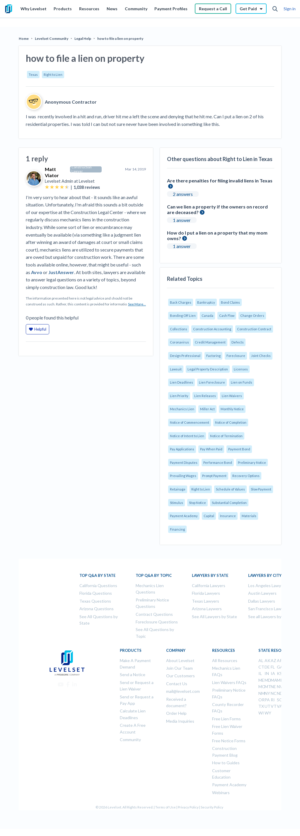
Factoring (213, 356)
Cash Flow (226, 315)
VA (279, 706)
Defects (237, 342)
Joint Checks (261, 356)
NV (280, 686)
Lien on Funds (241, 382)
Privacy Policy (188, 807)
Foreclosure (235, 356)
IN (267, 673)
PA (267, 699)
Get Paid (251, 8)
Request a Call (213, 8)
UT (267, 706)
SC (279, 699)
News (112, 8)
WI (261, 712)
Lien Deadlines (181, 382)
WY (268, 712)
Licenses (241, 369)
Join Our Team (179, 668)
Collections (178, 329)
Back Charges (180, 302)
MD (268, 680)
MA (274, 680)
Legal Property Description (208, 369)
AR (279, 660)
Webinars (221, 792)
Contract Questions (154, 614)
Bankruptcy (206, 302)
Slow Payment (261, 489)
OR (261, 699)
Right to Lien (53, 74)
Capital (209, 516)
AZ (273, 660)
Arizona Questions (96, 608)
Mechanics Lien (182, 409)
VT (274, 706)
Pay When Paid (211, 449)
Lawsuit (176, 369)
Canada (207, 315)
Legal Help (82, 38)
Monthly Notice (232, 409)
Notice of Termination (226, 436)
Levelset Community (51, 38)
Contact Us (176, 683)
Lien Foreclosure (212, 382)
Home (24, 38)
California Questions (98, 585)
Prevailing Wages (183, 476)
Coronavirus (179, 342)
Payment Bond (239, 449)
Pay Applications (182, 449)
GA (280, 666)
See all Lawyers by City (269, 616)
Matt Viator (52, 172)
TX (261, 706)
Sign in (290, 8)
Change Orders (252, 315)
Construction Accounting (212, 329)
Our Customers (180, 675)
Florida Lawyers (206, 593)
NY (267, 693)
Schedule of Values (230, 489)
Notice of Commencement (189, 422)
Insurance (228, 516)
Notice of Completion (230, 422)
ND (280, 693)
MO (261, 686)
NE (273, 686)
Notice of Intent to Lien (187, 436)
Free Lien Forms (226, 718)
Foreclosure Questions (157, 621)
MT (268, 686)
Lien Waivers (232, 396)
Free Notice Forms (229, 740)
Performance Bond (217, 462)
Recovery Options (246, 476)
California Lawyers (208, 585)
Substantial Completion (229, 503)
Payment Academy (184, 516)
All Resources (224, 660)
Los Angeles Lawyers (267, 585)
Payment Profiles (171, 8)
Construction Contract (254, 329)
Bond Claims (230, 302)
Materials (249, 516)
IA (273, 673)
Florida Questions (95, 593)
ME (261, 680)
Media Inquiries (180, 721)
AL (260, 660)
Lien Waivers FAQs (229, 682)
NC (274, 693)
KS (279, 673)
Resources (89, 8)
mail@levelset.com (183, 691)
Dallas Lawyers (261, 601)
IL (260, 673)
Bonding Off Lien (183, 315)
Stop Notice (197, 503)
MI (279, 680)
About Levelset (180, 660)
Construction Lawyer (81, 169)
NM (261, 693)
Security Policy (212, 807)
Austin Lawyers (262, 593)
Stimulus (176, 503)
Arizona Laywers (207, 608)
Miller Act (207, 409)
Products (63, 8)
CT (261, 666)
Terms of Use (165, 807)
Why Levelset (34, 8)
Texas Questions (95, 601)
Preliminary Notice (252, 462)
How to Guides (226, 762)
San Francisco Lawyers (268, 608)
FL (273, 666)
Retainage (177, 489)
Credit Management (210, 342)
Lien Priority (179, 396)
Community (136, 8)
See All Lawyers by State (214, 616)
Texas (33, 74)
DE (267, 666)
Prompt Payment (214, 476)
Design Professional (185, 356)
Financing (177, 529)
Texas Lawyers (205, 601)
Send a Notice (132, 674)
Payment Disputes (183, 462)
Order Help (176, 713)
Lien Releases (205, 396)
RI (273, 699)
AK (267, 660)
